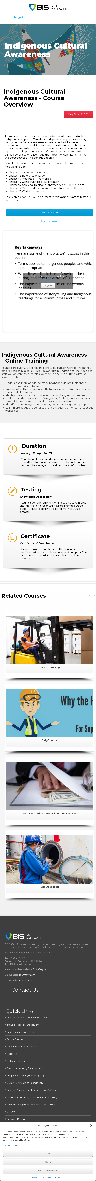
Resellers (12, 1053)
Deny (48, 1161)
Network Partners (16, 1061)
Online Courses (15, 1039)
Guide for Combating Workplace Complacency (32, 1097)
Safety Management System (22, 1032)
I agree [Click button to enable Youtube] (48, 285)
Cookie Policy (38, 1177)
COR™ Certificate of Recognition (25, 1083)
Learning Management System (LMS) (27, 1017)
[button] (91, 1125)
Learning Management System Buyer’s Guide (32, 1090)
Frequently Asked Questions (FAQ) (25, 1075)
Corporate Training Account (21, 1046)
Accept (48, 1153)
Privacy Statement (54, 1177)
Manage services (12, 1145)
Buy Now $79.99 (78, 114)
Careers (11, 1112)
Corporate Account (49, 221)
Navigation (48, 17)
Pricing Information (50, 212)
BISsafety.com (27, 975)
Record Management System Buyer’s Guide (31, 1104)
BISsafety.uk (26, 980)
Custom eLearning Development (25, 1068)
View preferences (48, 1170)
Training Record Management (23, 1024)
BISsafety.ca (39, 969)
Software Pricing (16, 1119)
